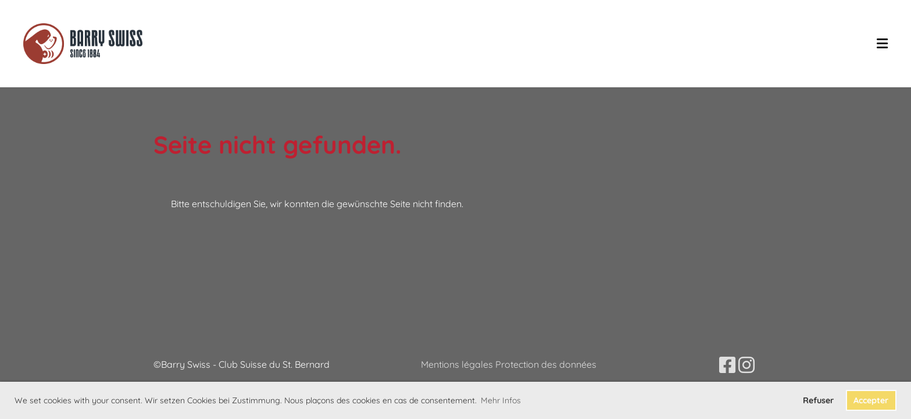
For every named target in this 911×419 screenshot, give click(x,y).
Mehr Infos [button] (501, 400)
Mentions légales (458, 364)
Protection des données (545, 364)
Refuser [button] (818, 400)
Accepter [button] (870, 400)
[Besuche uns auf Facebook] (727, 365)
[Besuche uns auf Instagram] (746, 365)
